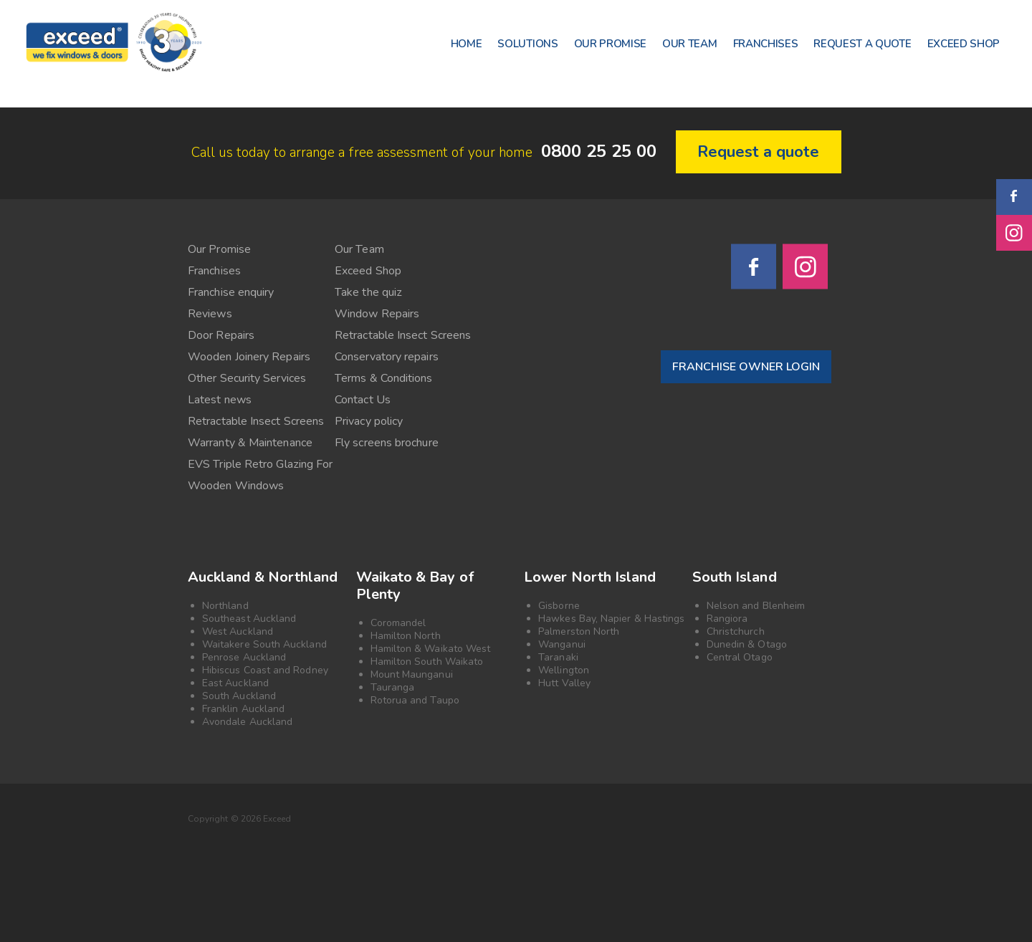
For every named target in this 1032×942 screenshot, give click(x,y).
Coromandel (398, 623)
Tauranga (393, 687)
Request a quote (758, 152)
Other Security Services (247, 378)
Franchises (214, 271)
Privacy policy (369, 421)
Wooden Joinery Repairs (249, 357)
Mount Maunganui (412, 674)
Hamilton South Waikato (427, 661)
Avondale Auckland (247, 722)
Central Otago (740, 657)
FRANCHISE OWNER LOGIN (746, 367)
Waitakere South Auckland (264, 644)
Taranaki (558, 657)
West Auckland (237, 631)
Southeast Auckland (249, 618)
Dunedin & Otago (747, 644)
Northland (225, 605)
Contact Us (363, 400)
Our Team (359, 249)
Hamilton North (406, 636)
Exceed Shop (368, 271)
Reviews (210, 314)
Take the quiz (368, 292)
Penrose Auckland (244, 657)
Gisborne (559, 605)
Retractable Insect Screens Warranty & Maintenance (256, 432)
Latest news (220, 400)
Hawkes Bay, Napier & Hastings (611, 618)
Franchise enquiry (231, 292)
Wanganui (562, 644)
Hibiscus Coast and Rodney (265, 670)
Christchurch (736, 631)
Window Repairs (377, 314)
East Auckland (235, 683)
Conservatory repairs (387, 357)
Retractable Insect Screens (403, 335)
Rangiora (727, 618)
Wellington (563, 670)
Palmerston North (578, 631)
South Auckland (239, 696)
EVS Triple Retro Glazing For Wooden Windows (260, 475)
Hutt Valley (564, 683)
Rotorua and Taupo (415, 700)
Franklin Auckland (243, 709)
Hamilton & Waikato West (431, 648)
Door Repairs (221, 335)
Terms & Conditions (384, 378)
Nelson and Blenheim (756, 605)
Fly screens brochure (387, 443)
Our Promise (219, 249)
